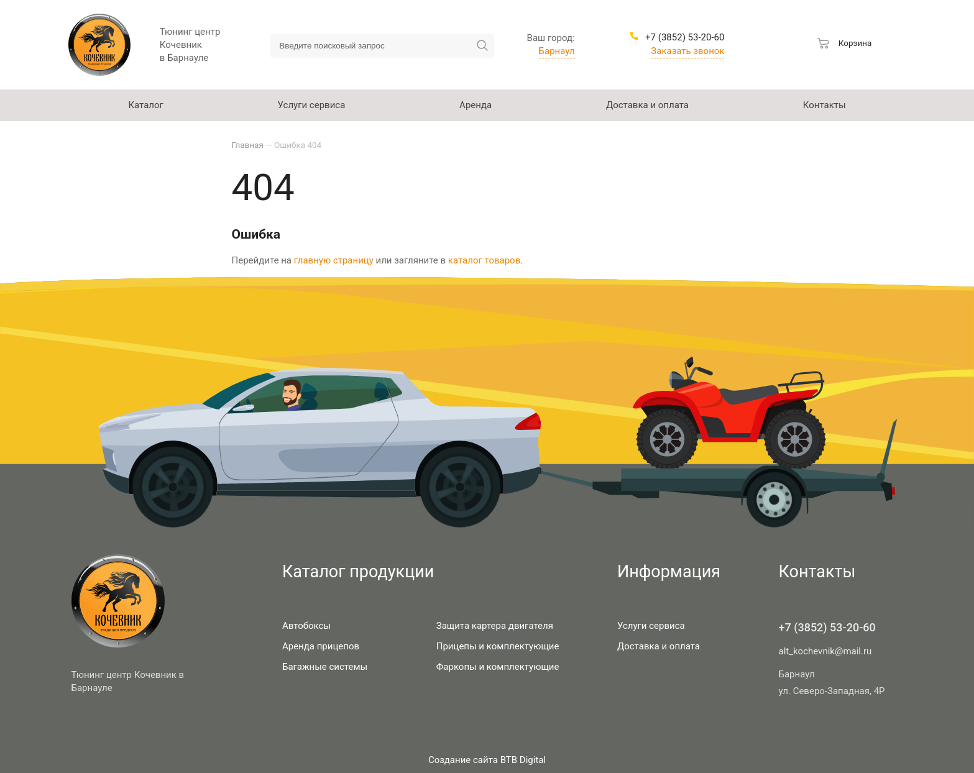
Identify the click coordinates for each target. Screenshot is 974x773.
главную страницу (334, 260)
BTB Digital (523, 760)
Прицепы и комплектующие (497, 646)
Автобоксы (306, 625)
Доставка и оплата (658, 646)
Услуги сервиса (651, 625)
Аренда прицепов (320, 646)
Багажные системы (324, 666)
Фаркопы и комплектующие (497, 666)
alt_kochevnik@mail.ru (825, 651)
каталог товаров (484, 260)
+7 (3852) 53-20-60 (827, 627)
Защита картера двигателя (494, 625)
